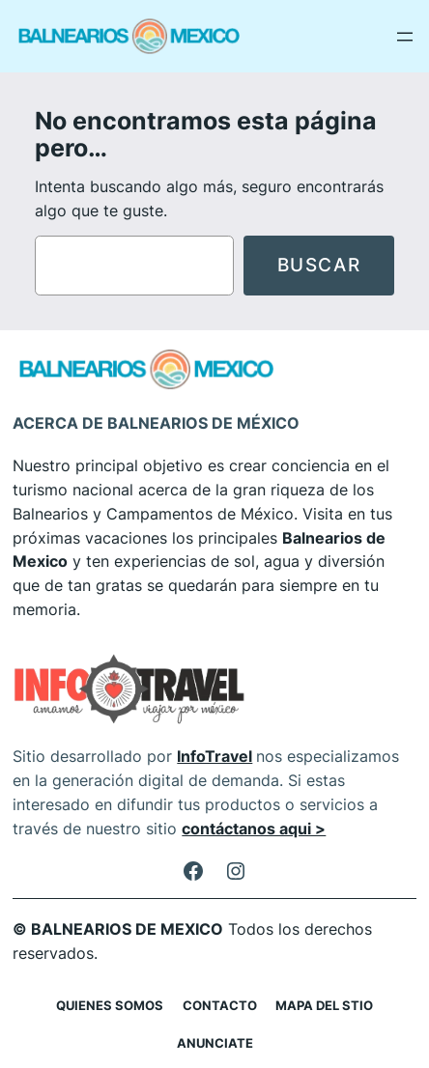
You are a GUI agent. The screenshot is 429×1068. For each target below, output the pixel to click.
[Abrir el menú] (404, 36)
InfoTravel (214, 756)
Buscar (319, 264)
